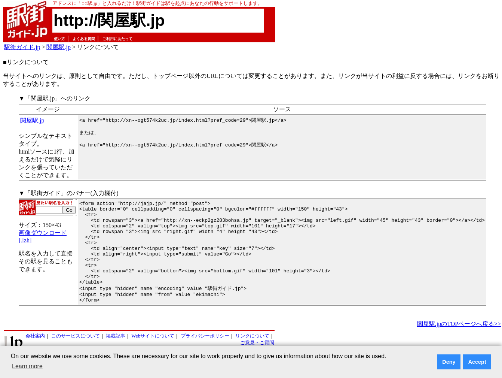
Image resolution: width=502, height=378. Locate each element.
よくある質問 (84, 39)
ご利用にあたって (117, 39)
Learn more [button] (27, 366)
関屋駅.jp (58, 47)
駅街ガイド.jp (22, 47)
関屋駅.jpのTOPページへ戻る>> (459, 343)
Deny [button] (448, 362)
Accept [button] (477, 362)
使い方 (59, 39)
